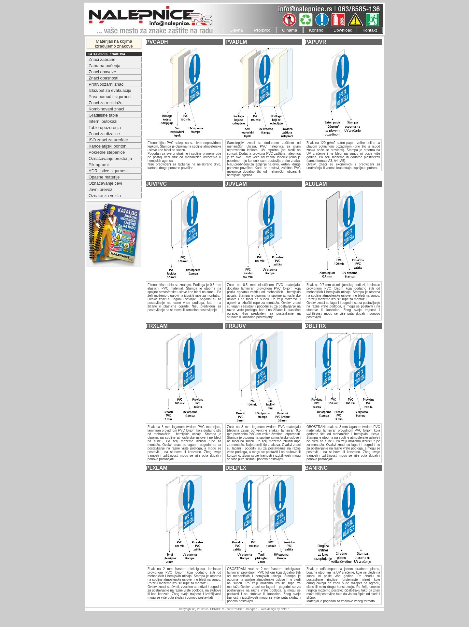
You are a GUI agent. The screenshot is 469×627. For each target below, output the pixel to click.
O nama (289, 30)
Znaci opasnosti (103, 78)
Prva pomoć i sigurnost (110, 96)
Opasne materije (104, 177)
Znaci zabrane (102, 59)
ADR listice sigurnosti (109, 170)
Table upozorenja (105, 127)
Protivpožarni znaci (106, 84)
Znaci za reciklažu (105, 102)
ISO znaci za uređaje (108, 139)
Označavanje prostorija (110, 158)
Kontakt (369, 30)
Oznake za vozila (105, 195)
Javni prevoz (100, 189)
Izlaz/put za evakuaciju (110, 90)
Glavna (236, 30)
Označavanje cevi (105, 183)
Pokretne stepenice (107, 152)
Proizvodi (262, 30)
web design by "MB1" (275, 609)
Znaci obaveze (102, 71)
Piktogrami (98, 164)
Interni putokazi (103, 121)
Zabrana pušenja (105, 65)
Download (343, 30)
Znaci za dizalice (104, 133)
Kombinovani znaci (106, 109)
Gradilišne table (103, 115)
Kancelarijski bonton (107, 146)
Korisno (316, 30)
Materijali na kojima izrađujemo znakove (114, 44)
